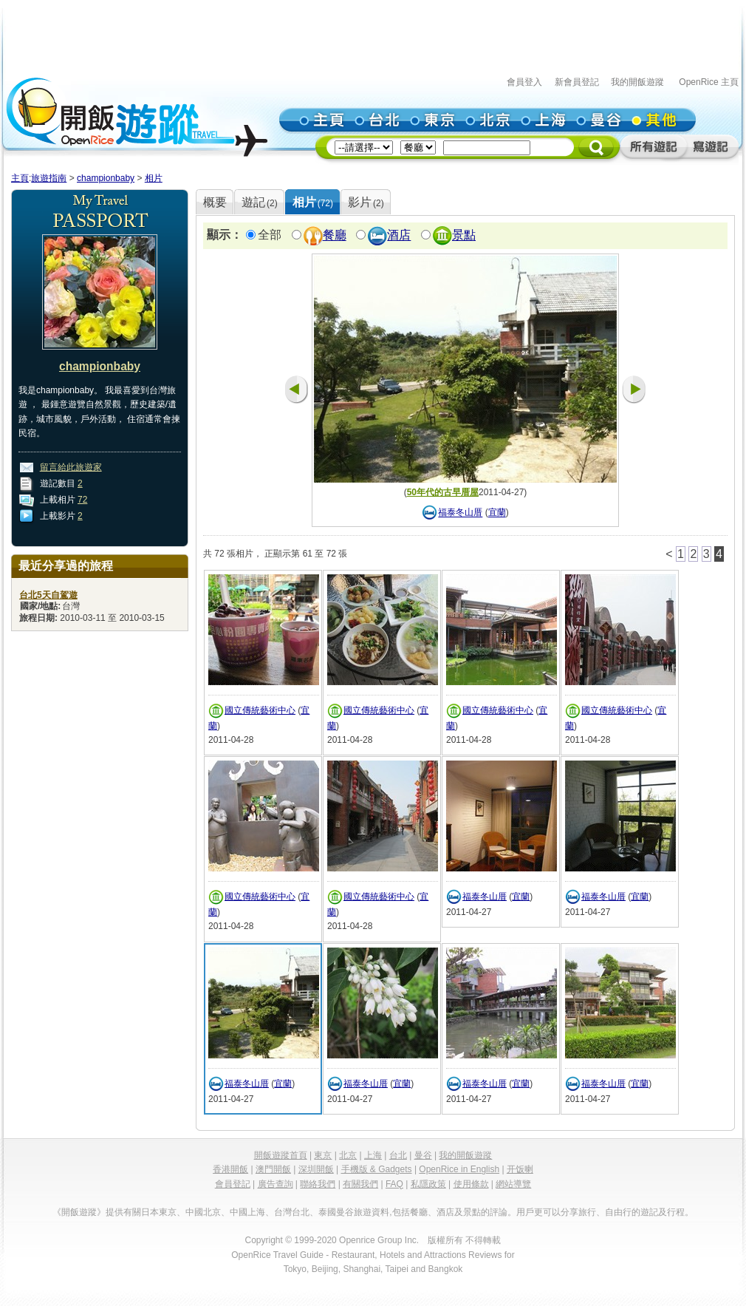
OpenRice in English (459, 1169)
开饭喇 (520, 1169)
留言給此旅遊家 (71, 467)
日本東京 (159, 1212)
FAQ (394, 1184)
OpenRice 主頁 (709, 82)
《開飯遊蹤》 (79, 1212)
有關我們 (360, 1184)
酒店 (399, 235)
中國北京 (203, 1212)
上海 (373, 1155)
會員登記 (232, 1184)
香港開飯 (230, 1169)
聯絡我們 (317, 1184)
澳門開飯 (273, 1169)
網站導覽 (513, 1184)
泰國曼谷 (336, 1212)
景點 (464, 235)
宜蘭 (497, 513)
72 (82, 499)
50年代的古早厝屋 (443, 492)
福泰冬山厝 (460, 513)
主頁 (20, 178)
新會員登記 (577, 82)
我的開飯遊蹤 (637, 82)
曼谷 (423, 1155)
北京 (348, 1155)
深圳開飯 (316, 1169)
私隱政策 (428, 1184)
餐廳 (334, 235)
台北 (398, 1155)
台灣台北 (291, 1212)
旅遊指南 (48, 178)
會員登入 (524, 82)
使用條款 (471, 1184)
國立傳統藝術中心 (260, 710)
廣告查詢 (275, 1184)
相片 (153, 178)
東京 (323, 1155)
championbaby (105, 178)
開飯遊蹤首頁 (280, 1155)
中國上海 (247, 1212)
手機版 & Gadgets (376, 1169)
